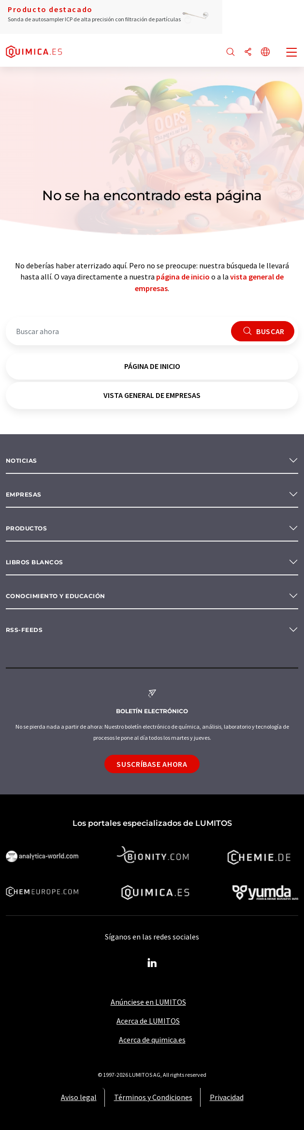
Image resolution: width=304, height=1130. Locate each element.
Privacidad (227, 1097)
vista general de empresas (152, 395)
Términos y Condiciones (153, 1097)
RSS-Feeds (24, 629)
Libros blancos (34, 562)
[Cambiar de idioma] (265, 52)
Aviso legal (79, 1097)
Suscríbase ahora (151, 764)
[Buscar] (230, 52)
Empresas (24, 494)
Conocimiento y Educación (55, 596)
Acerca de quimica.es (152, 1039)
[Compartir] (248, 52)
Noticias (21, 460)
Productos (26, 528)
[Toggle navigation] (292, 53)
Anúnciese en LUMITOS (148, 1002)
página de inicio (183, 276)
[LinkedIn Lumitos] (152, 963)
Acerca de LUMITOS (148, 1021)
